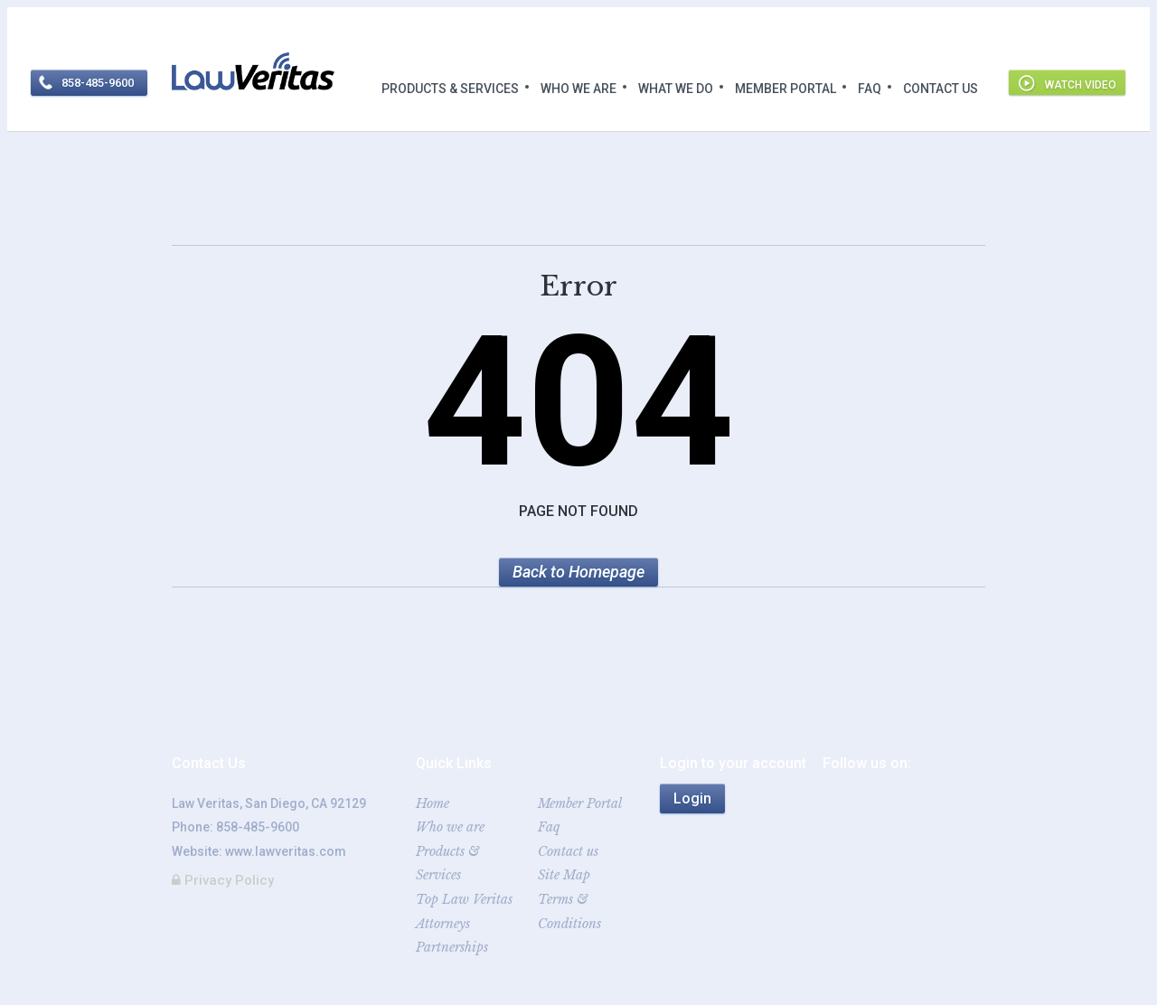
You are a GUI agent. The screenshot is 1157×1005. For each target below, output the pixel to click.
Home (432, 803)
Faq (869, 88)
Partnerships (452, 947)
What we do (675, 88)
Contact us (940, 88)
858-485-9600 (257, 827)
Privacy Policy (223, 880)
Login (692, 798)
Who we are (578, 88)
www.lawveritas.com (285, 851)
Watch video (1080, 85)
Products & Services (450, 88)
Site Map (564, 875)
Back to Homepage (578, 571)
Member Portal (785, 88)
